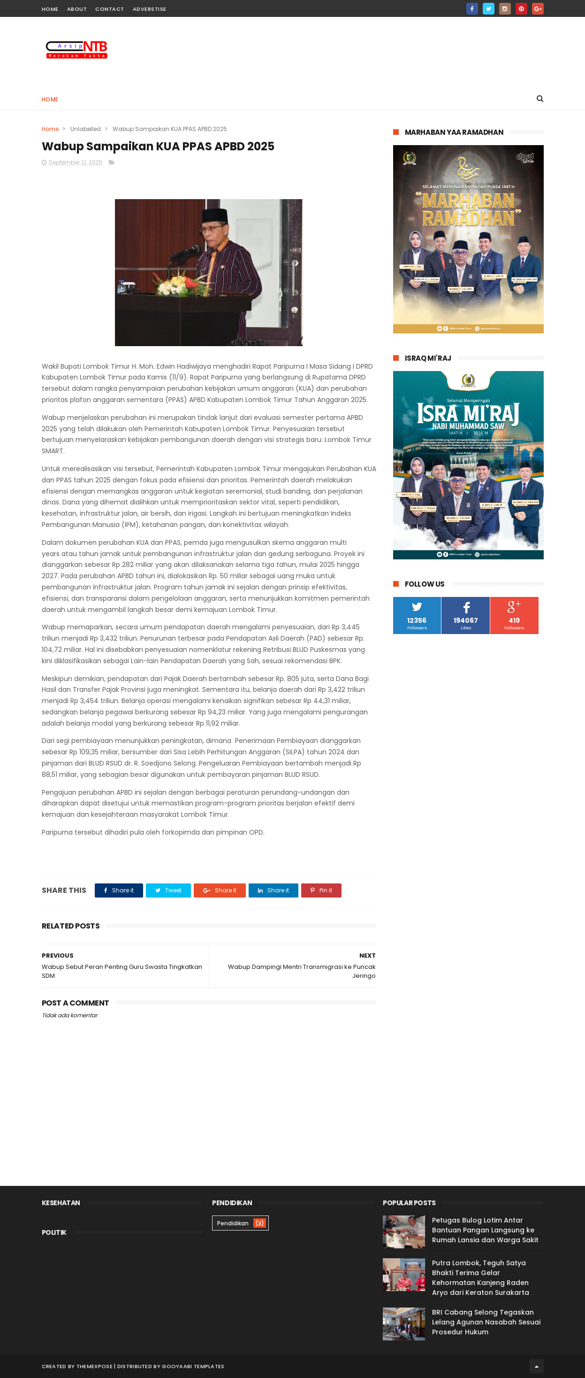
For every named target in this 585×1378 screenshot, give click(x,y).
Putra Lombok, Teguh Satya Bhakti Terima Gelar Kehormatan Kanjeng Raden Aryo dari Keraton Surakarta (480, 1277)
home (50, 9)
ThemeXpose (94, 1366)
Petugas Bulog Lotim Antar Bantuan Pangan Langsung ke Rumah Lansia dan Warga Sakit (485, 1230)
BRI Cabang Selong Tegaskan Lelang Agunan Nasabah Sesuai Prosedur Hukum (486, 1322)
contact (109, 9)
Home (50, 99)
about (77, 9)
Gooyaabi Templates (193, 1366)
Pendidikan (233, 1223)
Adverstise (150, 9)
